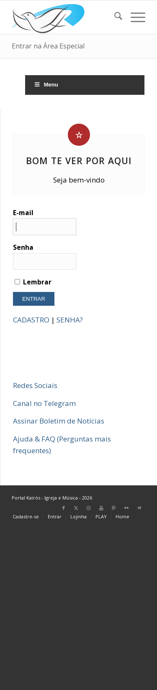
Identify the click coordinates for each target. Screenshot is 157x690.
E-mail (44, 221)
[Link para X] (76, 508)
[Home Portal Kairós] (65, 17)
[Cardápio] (133, 17)
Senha (44, 256)
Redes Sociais (35, 385)
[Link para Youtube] (101, 508)
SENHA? (70, 320)
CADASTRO (31, 320)
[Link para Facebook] (63, 508)
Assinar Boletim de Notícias (58, 421)
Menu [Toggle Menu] (45, 84)
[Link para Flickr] (126, 508)
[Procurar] (114, 17)
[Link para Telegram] (139, 508)
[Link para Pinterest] (114, 508)
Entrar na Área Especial (48, 46)
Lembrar (33, 282)
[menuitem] (114, 17)
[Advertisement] (78, 608)
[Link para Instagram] (88, 508)
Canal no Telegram (44, 403)
